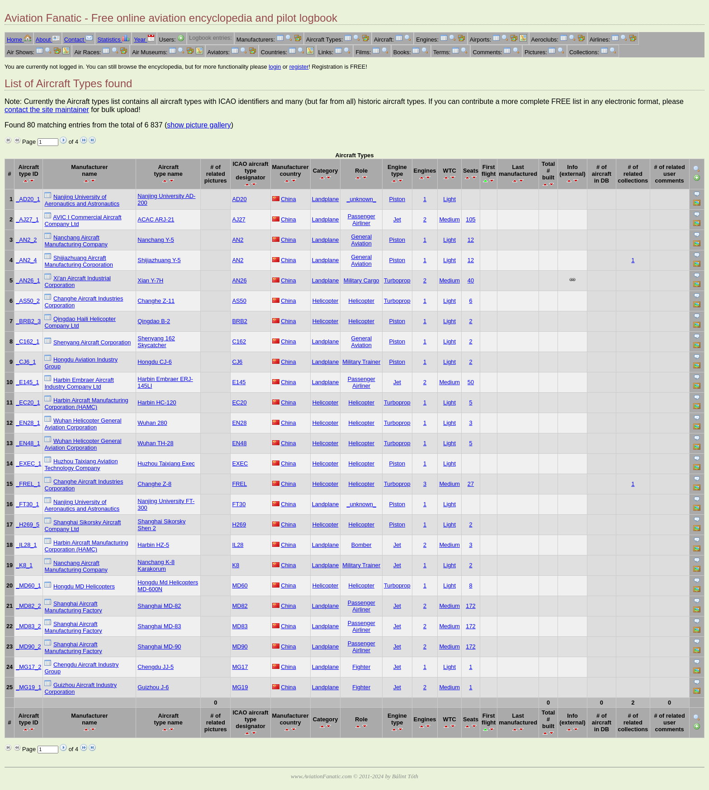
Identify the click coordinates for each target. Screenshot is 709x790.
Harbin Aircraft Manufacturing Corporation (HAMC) (86, 403)
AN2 (237, 239)
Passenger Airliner (361, 219)
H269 (239, 524)
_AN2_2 (26, 239)
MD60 (239, 585)
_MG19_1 (28, 687)
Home (19, 39)
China (288, 199)
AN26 (239, 280)
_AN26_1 (28, 280)
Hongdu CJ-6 (154, 361)
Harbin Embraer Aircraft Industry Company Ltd (78, 383)
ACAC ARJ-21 (155, 219)
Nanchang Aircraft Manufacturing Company (75, 241)
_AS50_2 (28, 300)
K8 (235, 565)
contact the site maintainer (47, 109)
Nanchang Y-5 (155, 239)
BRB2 (239, 321)
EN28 (239, 422)
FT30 (239, 504)
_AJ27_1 (27, 219)
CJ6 (237, 361)
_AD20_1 (28, 199)
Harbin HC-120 (156, 402)
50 (471, 382)
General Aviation (361, 240)
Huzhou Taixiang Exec (165, 463)
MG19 (240, 687)
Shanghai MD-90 (159, 646)
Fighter (361, 666)
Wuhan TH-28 (155, 443)
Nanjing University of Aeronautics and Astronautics (81, 200)
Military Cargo (361, 280)
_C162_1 (27, 341)
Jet (397, 219)
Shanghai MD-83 (159, 626)
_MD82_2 (28, 605)
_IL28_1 (26, 544)
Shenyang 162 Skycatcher (156, 341)
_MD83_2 (28, 626)
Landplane (325, 199)
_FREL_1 (28, 483)
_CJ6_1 (26, 361)
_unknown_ (361, 199)
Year (144, 39)
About (48, 39)
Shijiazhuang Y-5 (158, 260)
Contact (78, 39)
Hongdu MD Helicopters (84, 586)
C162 (239, 341)
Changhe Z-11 (156, 300)
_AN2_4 (26, 260)
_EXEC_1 (28, 463)
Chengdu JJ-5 (155, 666)
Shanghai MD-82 (159, 605)
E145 (239, 382)
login (275, 66)
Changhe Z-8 (154, 483)
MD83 (239, 626)
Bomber (361, 544)
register (299, 66)
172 (470, 605)
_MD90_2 (28, 646)
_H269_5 (27, 524)
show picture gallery (199, 125)
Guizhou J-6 (153, 687)
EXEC (240, 463)
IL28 (237, 544)
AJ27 (238, 219)
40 (471, 280)
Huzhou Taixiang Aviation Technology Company (81, 464)
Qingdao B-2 (153, 321)
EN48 (239, 443)
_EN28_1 (28, 422)
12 (471, 239)
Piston (397, 199)
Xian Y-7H (150, 280)
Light (449, 199)
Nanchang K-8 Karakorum (156, 565)
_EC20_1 (28, 402)
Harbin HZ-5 (153, 544)
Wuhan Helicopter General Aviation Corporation (82, 424)
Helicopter (325, 300)
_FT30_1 (27, 504)
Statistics (113, 39)
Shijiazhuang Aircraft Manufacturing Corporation (78, 261)
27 (471, 483)
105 (470, 219)
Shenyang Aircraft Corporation (92, 342)
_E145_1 (27, 382)
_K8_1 (24, 565)
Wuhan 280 (152, 422)
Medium (449, 219)
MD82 (239, 605)
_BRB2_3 (28, 321)
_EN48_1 (28, 443)
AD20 (239, 199)
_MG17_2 (28, 666)
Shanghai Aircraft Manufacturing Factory (73, 607)
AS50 (239, 300)
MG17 (240, 666)
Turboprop (397, 280)
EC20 (239, 402)
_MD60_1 (28, 585)
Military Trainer (361, 361)
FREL (239, 483)
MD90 (239, 646)
